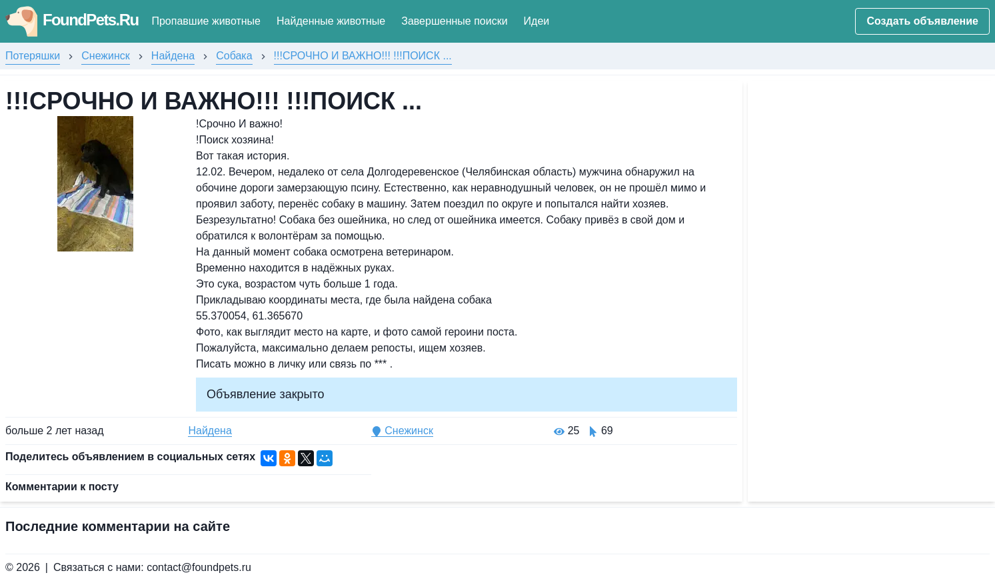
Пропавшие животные (206, 21)
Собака (234, 55)
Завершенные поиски (454, 21)
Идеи (537, 21)
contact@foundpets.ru (199, 567)
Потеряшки (32, 55)
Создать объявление (922, 21)
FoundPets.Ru (71, 20)
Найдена (173, 55)
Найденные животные (331, 21)
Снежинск (105, 55)
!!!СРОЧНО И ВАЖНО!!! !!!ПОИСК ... (363, 55)
